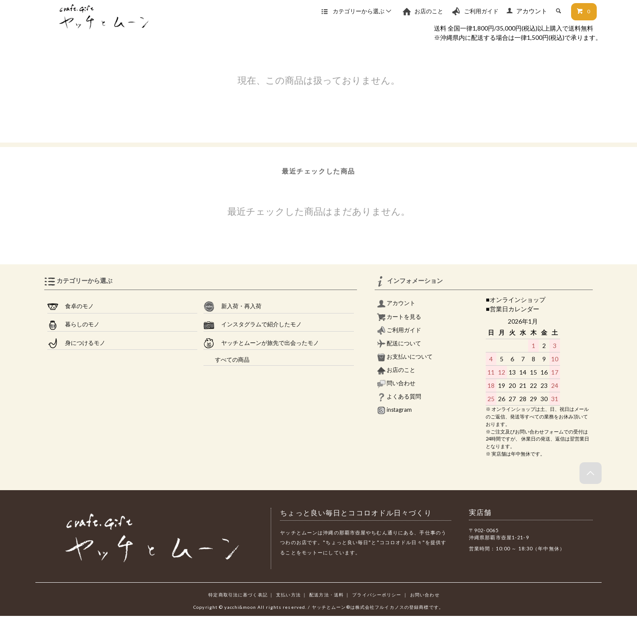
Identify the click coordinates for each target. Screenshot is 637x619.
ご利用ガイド (475, 11)
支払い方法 (288, 594)
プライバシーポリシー (376, 594)
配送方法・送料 (326, 594)
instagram (394, 409)
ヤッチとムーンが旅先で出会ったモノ (261, 343)
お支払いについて (405, 356)
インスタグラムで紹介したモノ (252, 324)
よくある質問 (399, 396)
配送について (399, 343)
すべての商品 (226, 359)
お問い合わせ (425, 594)
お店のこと (422, 11)
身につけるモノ (76, 343)
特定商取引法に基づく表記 (237, 594)
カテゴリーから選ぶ (357, 11)
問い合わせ (396, 383)
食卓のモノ (70, 306)
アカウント (531, 11)
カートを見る (399, 316)
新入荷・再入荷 (232, 306)
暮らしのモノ (73, 324)
